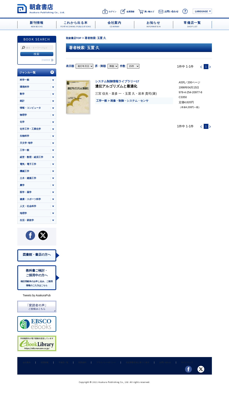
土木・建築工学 (29, 181)
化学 (22, 123)
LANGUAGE (201, 11)
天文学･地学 (27, 145)
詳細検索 (47, 60)
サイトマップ (173, 368)
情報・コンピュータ (31, 108)
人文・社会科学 (29, 210)
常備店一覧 (57, 368)
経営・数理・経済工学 (32, 159)
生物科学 (25, 137)
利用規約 (74, 368)
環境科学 (25, 87)
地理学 (23, 217)
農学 (22, 188)
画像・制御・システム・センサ (129, 100)
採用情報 (41, 368)
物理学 (23, 116)
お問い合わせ (153, 368)
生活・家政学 (27, 224)
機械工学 (25, 174)
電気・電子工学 (29, 166)
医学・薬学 (26, 195)
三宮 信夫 (102, 93)
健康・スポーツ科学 (31, 203)
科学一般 (25, 79)
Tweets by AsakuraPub (37, 301)
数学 (22, 94)
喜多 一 (116, 93)
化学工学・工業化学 (31, 130)
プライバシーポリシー (96, 368)
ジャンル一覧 (27, 72)
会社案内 (25, 368)
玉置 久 (130, 93)
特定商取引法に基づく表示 (127, 368)
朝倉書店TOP (74, 38)
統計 (22, 101)
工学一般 (101, 100)
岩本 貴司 (145, 93)
